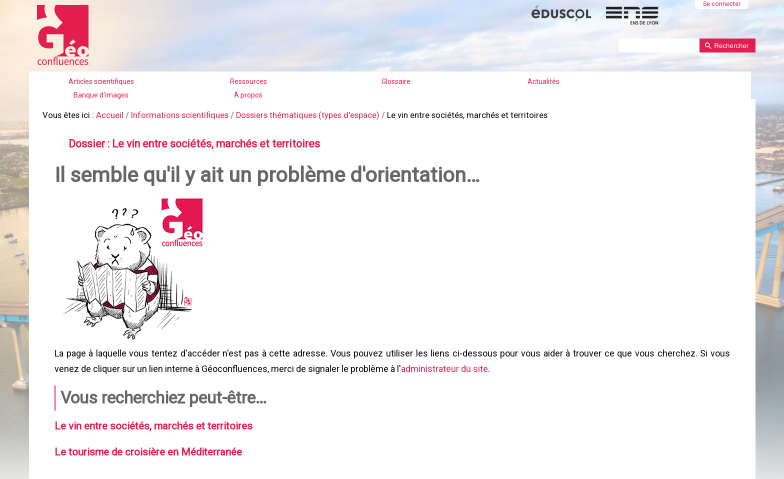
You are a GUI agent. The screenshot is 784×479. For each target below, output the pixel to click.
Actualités (544, 82)
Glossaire (396, 82)
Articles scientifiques (101, 82)
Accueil (105, 115)
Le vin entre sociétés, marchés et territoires (149, 420)
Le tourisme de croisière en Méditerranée (144, 446)
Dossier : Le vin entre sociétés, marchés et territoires (188, 142)
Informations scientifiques (172, 115)
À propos (248, 95)
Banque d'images (101, 95)
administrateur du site (443, 365)
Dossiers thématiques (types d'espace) (295, 115)
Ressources (248, 82)
